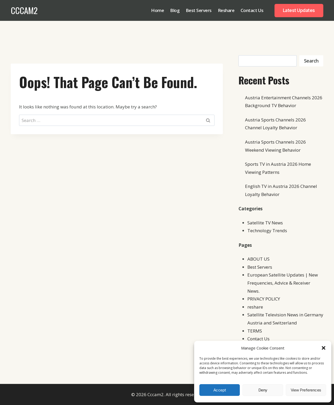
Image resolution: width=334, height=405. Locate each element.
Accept (219, 390)
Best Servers (199, 10)
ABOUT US (258, 259)
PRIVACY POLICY (263, 299)
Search (311, 61)
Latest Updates (299, 10)
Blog (175, 10)
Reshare (226, 10)
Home (157, 10)
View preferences (306, 390)
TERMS (254, 331)
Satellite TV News (265, 223)
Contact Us (252, 10)
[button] (323, 348)
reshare (255, 307)
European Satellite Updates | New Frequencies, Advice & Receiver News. (282, 283)
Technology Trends (267, 231)
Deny (262, 390)
